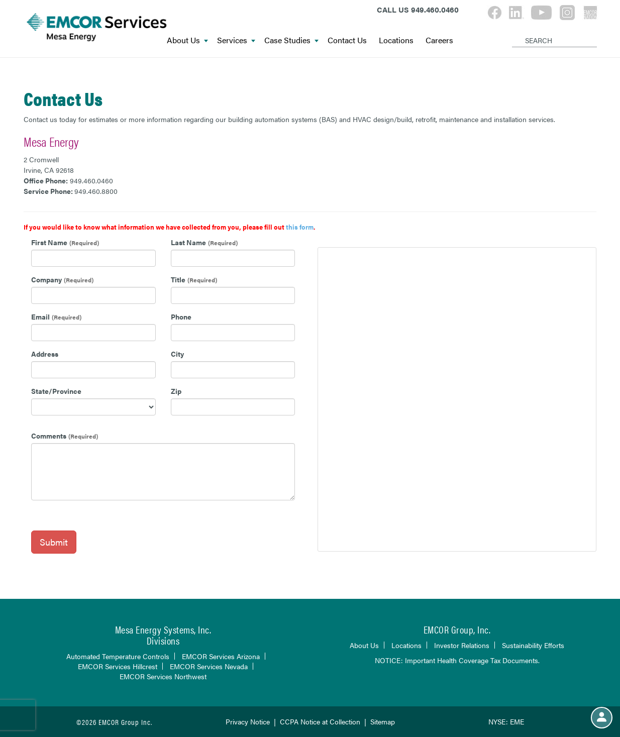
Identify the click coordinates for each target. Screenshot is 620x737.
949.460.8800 (96, 191)
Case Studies (291, 40)
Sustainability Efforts (533, 645)
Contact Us (347, 40)
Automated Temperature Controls (117, 656)
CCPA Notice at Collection (320, 721)
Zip (176, 391)
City (177, 354)
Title (178, 279)
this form (300, 227)
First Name (49, 242)
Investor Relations (461, 645)
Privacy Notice (248, 721)
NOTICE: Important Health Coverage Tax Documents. (457, 660)
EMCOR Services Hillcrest (117, 666)
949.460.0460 (91, 180)
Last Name (188, 242)
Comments (48, 436)
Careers (439, 40)
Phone (181, 316)
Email (40, 316)
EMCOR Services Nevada (209, 666)
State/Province (56, 391)
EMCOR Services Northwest (163, 676)
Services (236, 40)
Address (44, 354)
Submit (54, 542)
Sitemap (382, 721)
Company (46, 279)
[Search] (513, 32)
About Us (187, 40)
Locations (396, 40)
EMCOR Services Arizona (221, 656)
